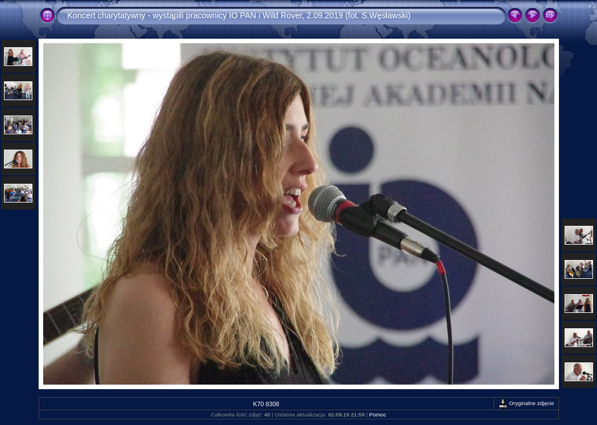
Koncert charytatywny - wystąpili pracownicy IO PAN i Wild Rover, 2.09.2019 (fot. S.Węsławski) (239, 15)
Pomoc (377, 414)
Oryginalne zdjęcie (526, 403)
